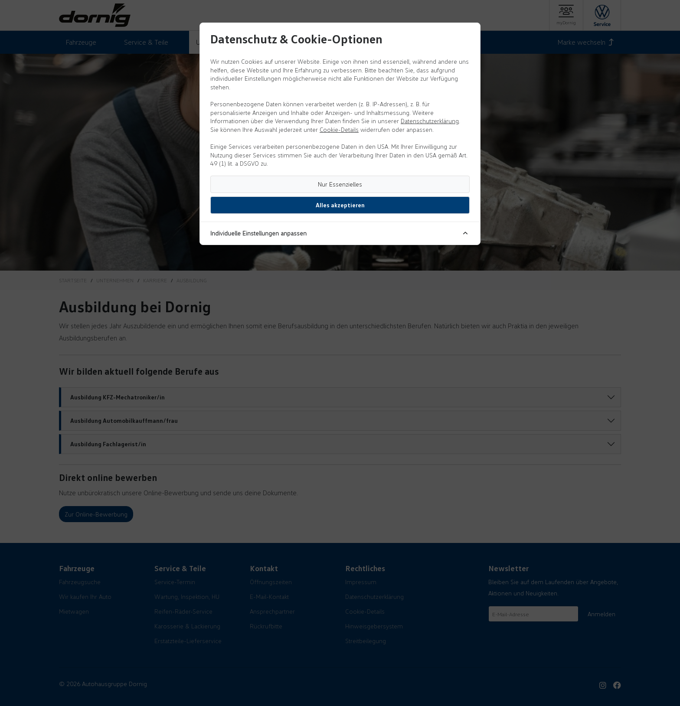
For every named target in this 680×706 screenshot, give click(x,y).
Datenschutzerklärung (430, 120)
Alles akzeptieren (340, 205)
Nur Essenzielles (340, 184)
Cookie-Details (339, 129)
